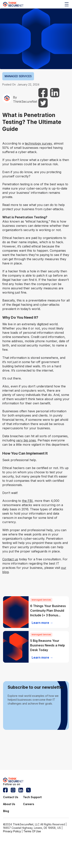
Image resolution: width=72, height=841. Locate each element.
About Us (9, 804)
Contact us (10, 559)
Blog (6, 811)
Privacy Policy (12, 831)
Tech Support (32, 797)
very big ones (26, 440)
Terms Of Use (32, 831)
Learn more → (42, 623)
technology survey (38, 143)
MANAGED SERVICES (18, 76)
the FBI (27, 501)
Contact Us (10, 797)
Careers (28, 804)
